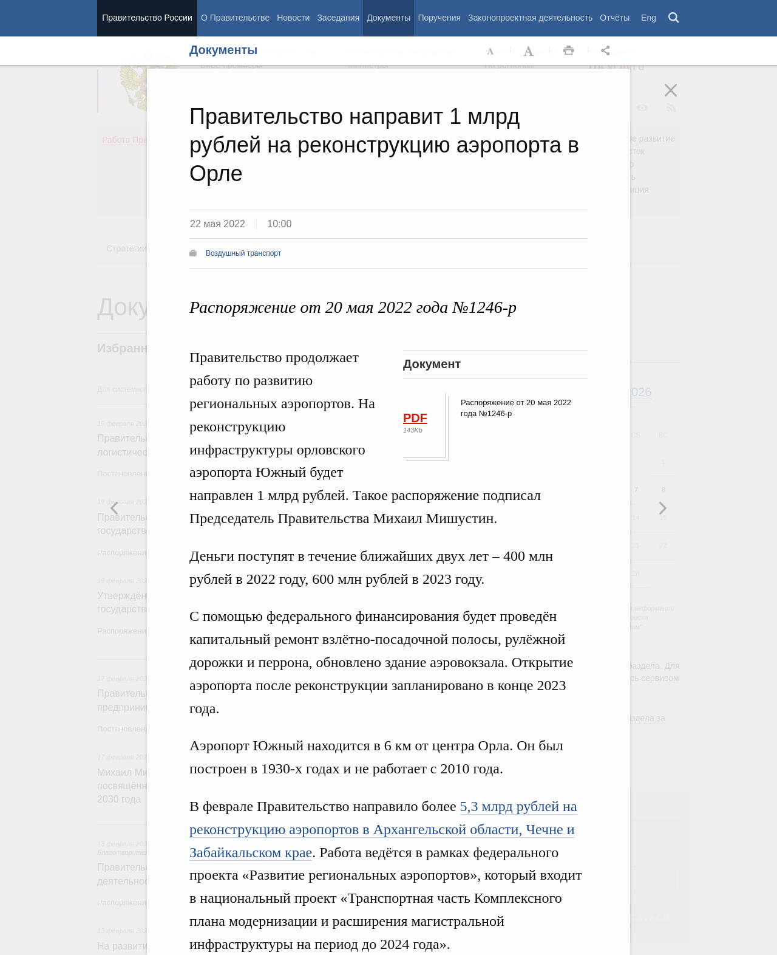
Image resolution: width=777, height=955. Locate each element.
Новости (293, 17)
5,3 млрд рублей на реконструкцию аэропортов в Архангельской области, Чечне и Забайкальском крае (383, 829)
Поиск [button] (674, 18)
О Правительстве (235, 17)
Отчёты (614, 17)
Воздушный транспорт (243, 253)
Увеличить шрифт (530, 51)
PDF (415, 418)
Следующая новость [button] (115, 508)
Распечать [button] (568, 51)
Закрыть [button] (679, 98)
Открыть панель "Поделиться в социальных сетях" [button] (607, 51)
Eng (648, 17)
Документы (388, 17)
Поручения (439, 17)
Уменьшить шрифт (491, 51)
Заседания (338, 17)
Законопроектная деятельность (530, 17)
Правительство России (147, 17)
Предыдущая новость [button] (662, 508)
